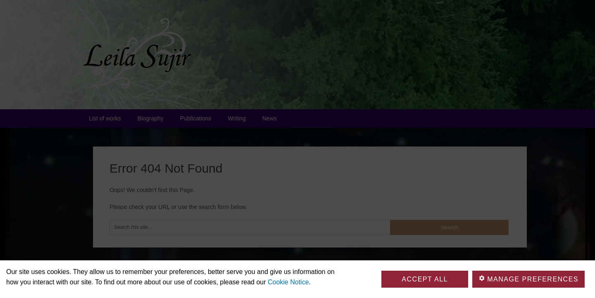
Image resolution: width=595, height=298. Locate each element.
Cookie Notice (288, 282)
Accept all (425, 279)
